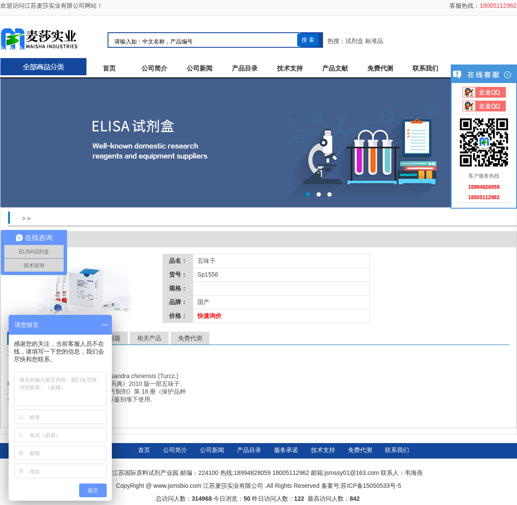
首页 (109, 68)
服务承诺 (286, 449)
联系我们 (425, 68)
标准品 (374, 40)
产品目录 (245, 68)
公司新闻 (199, 68)
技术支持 (290, 68)
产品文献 (335, 68)
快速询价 (209, 315)
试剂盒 (354, 40)
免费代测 (380, 68)
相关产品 (149, 338)
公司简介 (154, 68)
